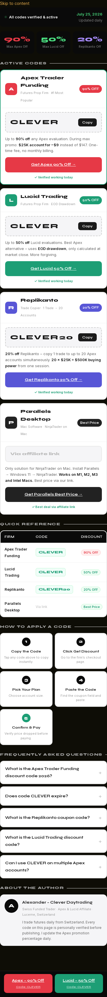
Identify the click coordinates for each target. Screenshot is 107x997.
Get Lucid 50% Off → (53, 268)
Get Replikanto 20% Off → (53, 379)
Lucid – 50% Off (79, 984)
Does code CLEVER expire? (36, 796)
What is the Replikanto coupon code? (47, 817)
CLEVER (51, 552)
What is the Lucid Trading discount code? (44, 841)
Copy (87, 122)
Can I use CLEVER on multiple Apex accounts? (45, 867)
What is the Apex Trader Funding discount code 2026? (42, 772)
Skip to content (14, 3)
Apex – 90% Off (28, 984)
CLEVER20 (54, 589)
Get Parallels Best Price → (54, 494)
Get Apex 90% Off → (53, 164)
